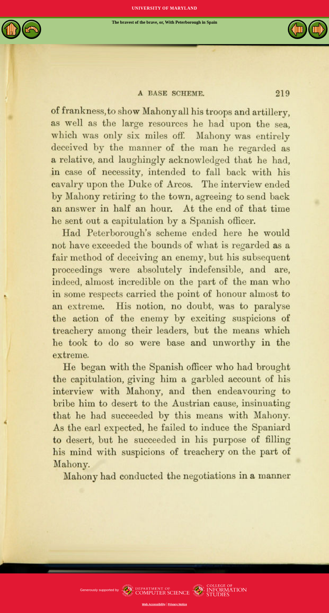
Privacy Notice (177, 604)
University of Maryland (164, 8)
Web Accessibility (153, 604)
